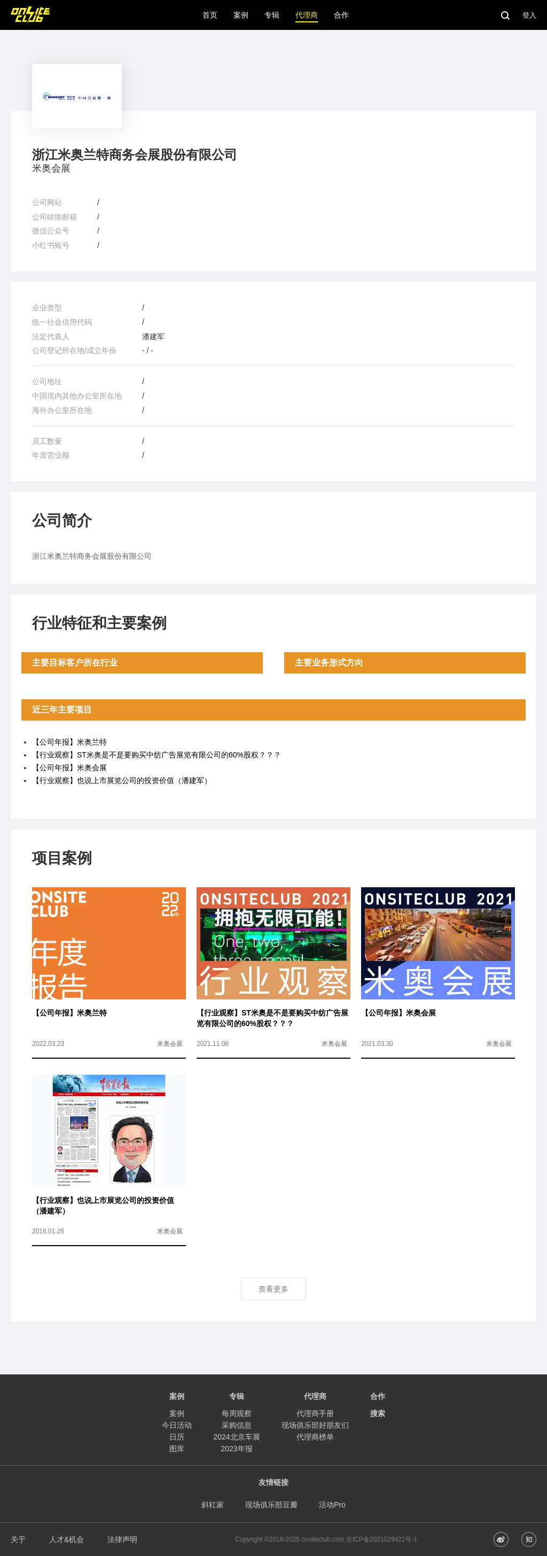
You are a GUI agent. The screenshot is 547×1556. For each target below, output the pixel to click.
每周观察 (237, 1413)
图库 (176, 1448)
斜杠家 (212, 1504)
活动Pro (332, 1504)
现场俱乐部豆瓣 (271, 1504)
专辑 (236, 1396)
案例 (176, 1413)
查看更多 (273, 1289)
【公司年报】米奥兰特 (69, 742)
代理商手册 (315, 1413)
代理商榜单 (315, 1437)
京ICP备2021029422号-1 (381, 1539)
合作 (377, 1396)
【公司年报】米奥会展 (69, 767)
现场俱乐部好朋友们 (315, 1425)
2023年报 (236, 1448)
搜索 (377, 1413)
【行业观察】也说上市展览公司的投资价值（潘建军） (122, 780)
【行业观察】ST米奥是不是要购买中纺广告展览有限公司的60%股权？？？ (156, 754)
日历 (176, 1437)
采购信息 (237, 1425)
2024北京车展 (236, 1437)
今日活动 (177, 1425)
